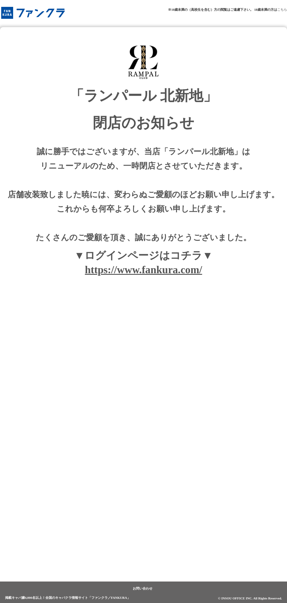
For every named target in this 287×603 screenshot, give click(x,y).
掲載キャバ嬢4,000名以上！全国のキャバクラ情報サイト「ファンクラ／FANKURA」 (67, 597)
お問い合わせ (142, 588)
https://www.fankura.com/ (143, 270)
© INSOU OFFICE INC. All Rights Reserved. (250, 598)
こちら (282, 9)
